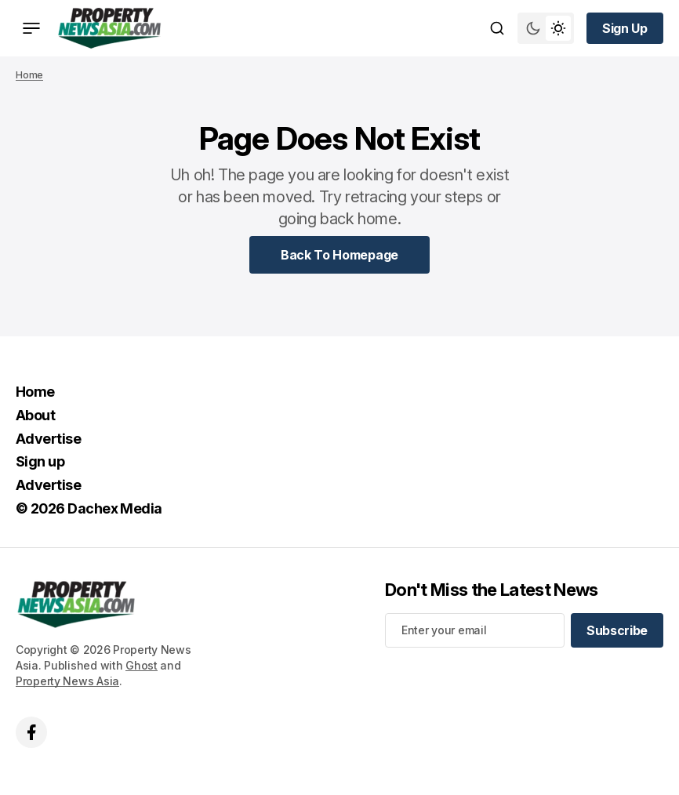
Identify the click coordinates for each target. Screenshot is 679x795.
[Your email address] (475, 630)
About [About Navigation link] (35, 415)
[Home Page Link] (339, 255)
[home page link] (109, 28)
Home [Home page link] (29, 75)
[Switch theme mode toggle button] (545, 28)
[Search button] (497, 28)
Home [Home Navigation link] (35, 391)
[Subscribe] (617, 630)
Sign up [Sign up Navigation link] (40, 461)
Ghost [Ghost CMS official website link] (141, 665)
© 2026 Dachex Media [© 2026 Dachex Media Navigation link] (89, 508)
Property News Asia (67, 681)
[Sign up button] (624, 28)
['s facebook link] (31, 732)
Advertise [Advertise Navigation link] (48, 438)
